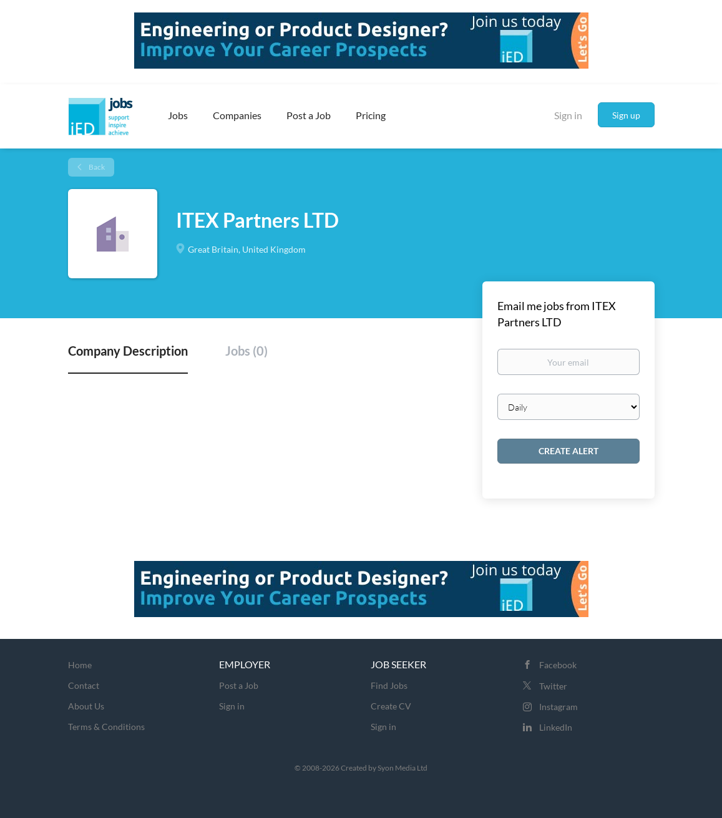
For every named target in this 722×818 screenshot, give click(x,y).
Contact (83, 685)
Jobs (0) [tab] (246, 350)
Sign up (626, 115)
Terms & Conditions (106, 726)
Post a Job (238, 685)
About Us (86, 706)
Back (96, 167)
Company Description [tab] (128, 350)
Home (80, 665)
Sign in (568, 115)
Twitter (553, 686)
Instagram (558, 706)
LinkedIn (555, 727)
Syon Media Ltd (402, 767)
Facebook (558, 665)
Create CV (391, 706)
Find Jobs (389, 685)
